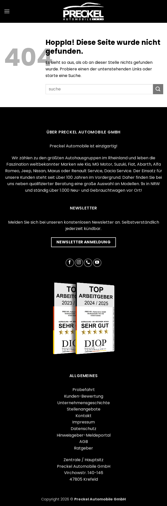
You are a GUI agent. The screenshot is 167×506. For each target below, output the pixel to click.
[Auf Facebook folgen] (70, 263)
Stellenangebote (83, 409)
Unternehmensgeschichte (83, 403)
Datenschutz (83, 429)
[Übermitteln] (158, 89)
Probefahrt (83, 390)
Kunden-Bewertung (83, 396)
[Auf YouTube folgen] (97, 263)
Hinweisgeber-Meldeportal (84, 435)
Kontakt (83, 416)
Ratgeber (83, 448)
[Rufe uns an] (88, 263)
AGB (83, 441)
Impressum (83, 422)
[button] (7, 11)
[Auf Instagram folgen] (79, 263)
